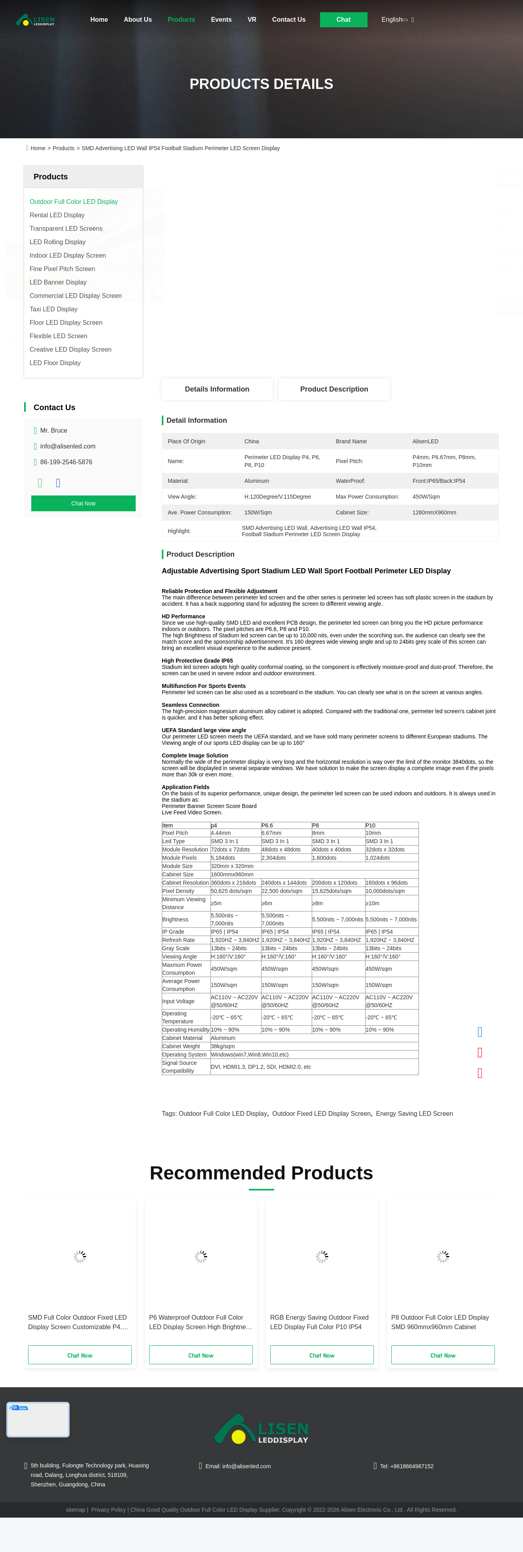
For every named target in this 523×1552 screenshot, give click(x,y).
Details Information (217, 389)
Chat (344, 19)
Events (221, 19)
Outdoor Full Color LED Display (223, 1113)
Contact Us (288, 19)
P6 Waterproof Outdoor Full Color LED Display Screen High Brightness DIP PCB (200, 1323)
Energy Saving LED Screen (414, 1113)
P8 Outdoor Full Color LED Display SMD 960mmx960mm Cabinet (440, 1322)
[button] (41, 1275)
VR (252, 19)
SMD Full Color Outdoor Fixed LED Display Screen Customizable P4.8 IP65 (77, 1323)
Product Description (334, 389)
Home (99, 19)
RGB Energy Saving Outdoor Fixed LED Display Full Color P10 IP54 (319, 1322)
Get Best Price (373, 309)
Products (181, 19)
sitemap (75, 1510)
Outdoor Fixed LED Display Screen (321, 1113)
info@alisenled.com (68, 446)
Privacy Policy (108, 1510)
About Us (138, 19)
